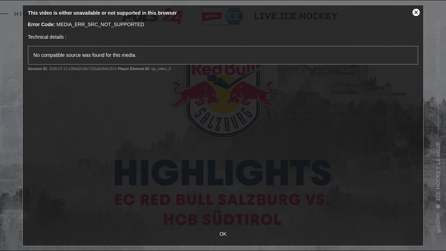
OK (222, 234)
